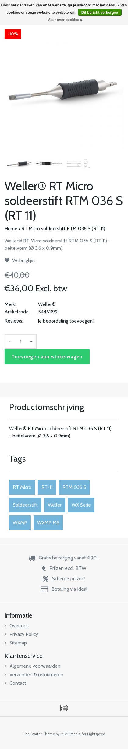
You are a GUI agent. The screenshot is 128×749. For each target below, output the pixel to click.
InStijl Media (70, 734)
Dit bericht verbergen (99, 12)
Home (11, 228)
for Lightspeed (93, 734)
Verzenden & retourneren (34, 674)
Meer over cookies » (64, 20)
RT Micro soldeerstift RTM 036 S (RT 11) (63, 228)
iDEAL (64, 708)
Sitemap (16, 643)
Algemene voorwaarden (32, 666)
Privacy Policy (21, 634)
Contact (15, 683)
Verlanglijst (20, 260)
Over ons (17, 626)
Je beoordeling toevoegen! (66, 321)
